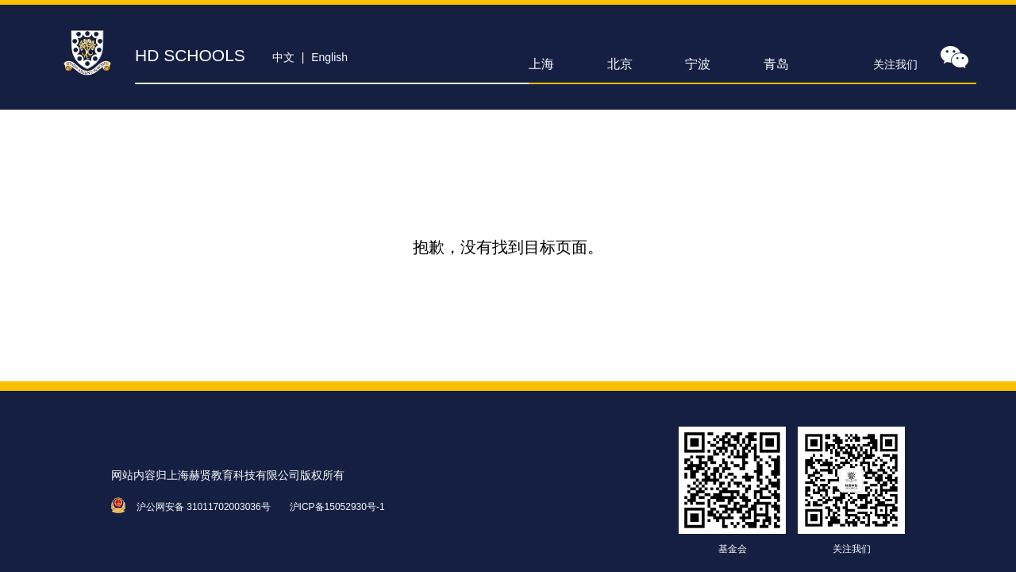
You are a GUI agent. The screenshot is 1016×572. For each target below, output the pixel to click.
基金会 (732, 549)
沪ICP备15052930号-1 (337, 506)
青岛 (776, 64)
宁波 (697, 64)
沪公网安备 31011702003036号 (204, 506)
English (329, 57)
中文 (283, 57)
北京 (620, 64)
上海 (541, 64)
